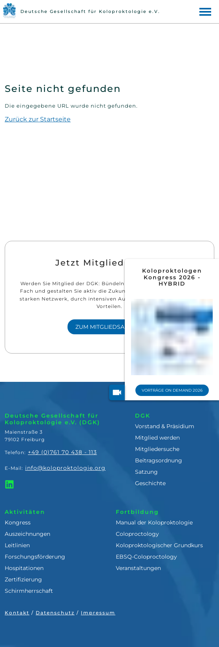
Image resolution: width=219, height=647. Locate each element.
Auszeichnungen (27, 533)
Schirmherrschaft (29, 590)
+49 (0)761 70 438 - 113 (62, 452)
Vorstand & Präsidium (164, 426)
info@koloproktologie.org (65, 467)
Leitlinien (17, 545)
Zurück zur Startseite (38, 119)
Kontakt (17, 613)
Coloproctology (137, 533)
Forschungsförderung (35, 556)
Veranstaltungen (138, 568)
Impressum (98, 613)
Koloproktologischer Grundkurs (159, 545)
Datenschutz (55, 613)
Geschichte (150, 483)
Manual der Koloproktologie (154, 522)
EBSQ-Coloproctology (146, 556)
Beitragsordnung (158, 460)
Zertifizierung (23, 579)
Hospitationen (24, 568)
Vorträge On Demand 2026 (175, 390)
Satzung (146, 471)
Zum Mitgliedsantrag (109, 326)
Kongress (18, 522)
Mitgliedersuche (157, 449)
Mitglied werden (157, 437)
